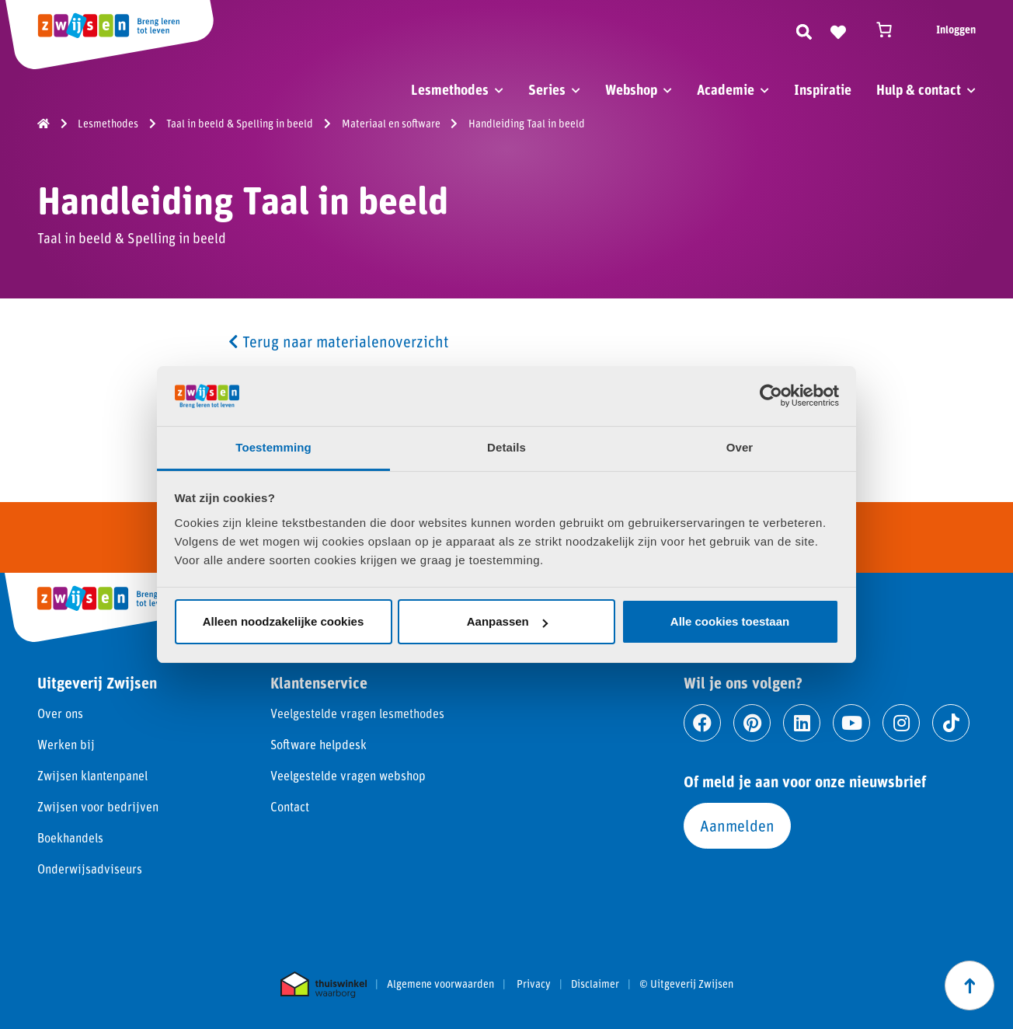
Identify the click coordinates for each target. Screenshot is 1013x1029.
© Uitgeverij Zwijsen (686, 984)
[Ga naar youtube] (851, 722)
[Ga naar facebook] (702, 722)
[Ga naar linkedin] (801, 722)
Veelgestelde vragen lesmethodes (357, 713)
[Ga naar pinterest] (752, 722)
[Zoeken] (804, 29)
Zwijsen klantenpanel (92, 775)
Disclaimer (595, 984)
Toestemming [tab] (273, 447)
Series (547, 89)
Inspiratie (822, 89)
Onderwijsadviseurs (89, 868)
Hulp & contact (918, 89)
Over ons (60, 713)
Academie (725, 89)
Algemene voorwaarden (440, 984)
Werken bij (66, 744)
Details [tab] (506, 447)
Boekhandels (70, 837)
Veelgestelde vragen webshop (348, 775)
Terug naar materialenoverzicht (338, 341)
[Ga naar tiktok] (950, 722)
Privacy (534, 984)
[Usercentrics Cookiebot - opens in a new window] (771, 395)
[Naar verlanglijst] (838, 29)
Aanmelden (737, 825)
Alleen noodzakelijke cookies (283, 621)
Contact (289, 806)
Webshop (631, 89)
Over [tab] (740, 447)
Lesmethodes (450, 89)
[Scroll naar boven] (969, 985)
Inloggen (956, 29)
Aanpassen (507, 621)
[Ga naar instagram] (901, 722)
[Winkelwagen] (891, 29)
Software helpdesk (318, 744)
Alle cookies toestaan (729, 621)
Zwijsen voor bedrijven (97, 806)
